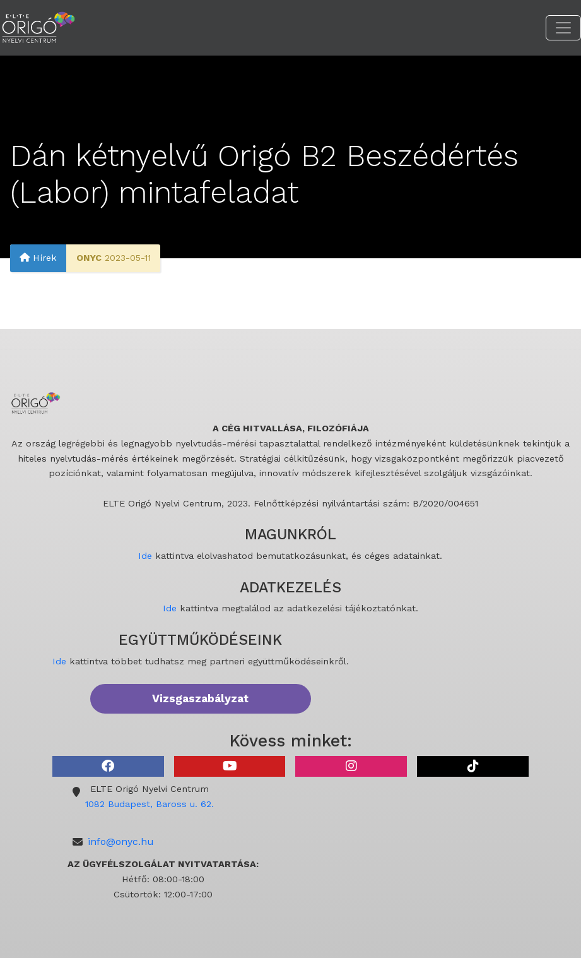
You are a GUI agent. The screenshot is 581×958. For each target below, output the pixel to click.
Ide (145, 556)
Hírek (38, 258)
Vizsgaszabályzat (200, 698)
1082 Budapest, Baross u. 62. (149, 804)
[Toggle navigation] (563, 27)
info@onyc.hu (121, 841)
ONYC (89, 258)
